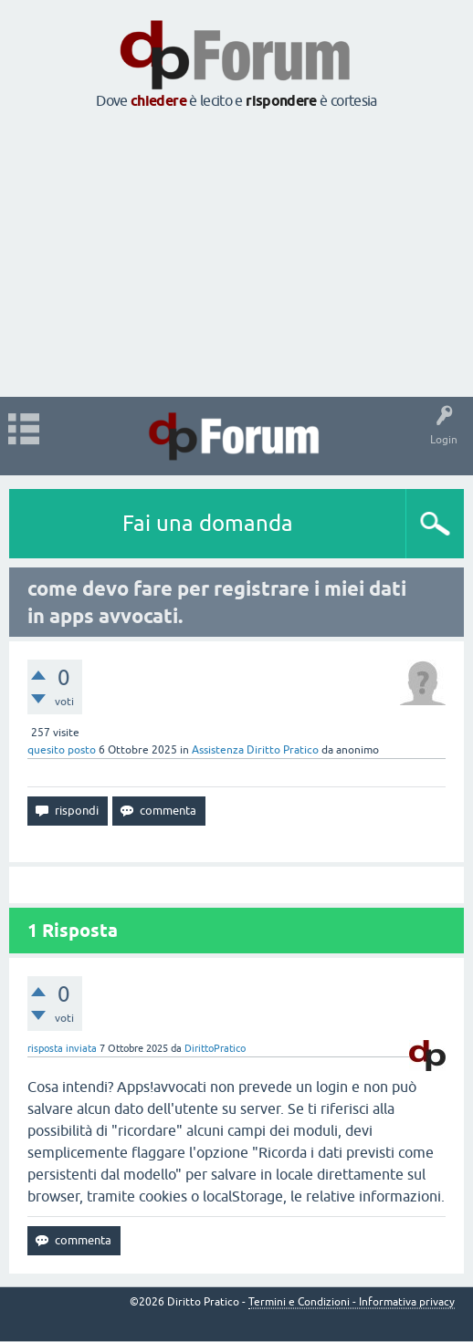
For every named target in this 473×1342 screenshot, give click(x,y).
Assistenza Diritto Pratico (255, 750)
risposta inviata (62, 1048)
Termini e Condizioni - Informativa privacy (351, 1301)
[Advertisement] (236, 254)
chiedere (158, 100)
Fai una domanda (207, 523)
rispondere (281, 100)
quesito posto (61, 750)
